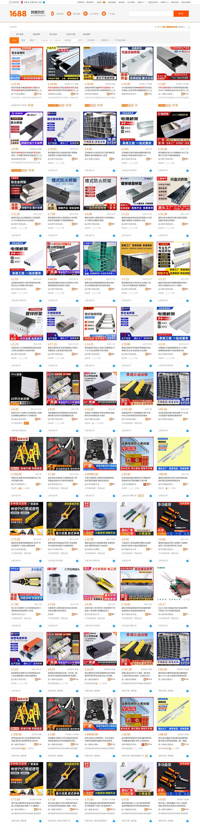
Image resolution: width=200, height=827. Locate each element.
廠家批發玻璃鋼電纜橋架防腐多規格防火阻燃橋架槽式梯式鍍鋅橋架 (99, 284)
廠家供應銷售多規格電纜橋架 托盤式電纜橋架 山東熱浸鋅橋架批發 (63, 349)
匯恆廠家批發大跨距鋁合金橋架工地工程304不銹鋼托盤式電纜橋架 (136, 284)
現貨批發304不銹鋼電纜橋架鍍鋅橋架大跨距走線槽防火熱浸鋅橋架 (26, 349)
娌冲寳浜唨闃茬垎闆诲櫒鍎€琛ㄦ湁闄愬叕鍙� (93, 94)
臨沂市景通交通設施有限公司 (130, 419)
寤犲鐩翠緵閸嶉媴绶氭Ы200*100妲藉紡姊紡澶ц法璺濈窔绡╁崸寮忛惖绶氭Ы (173, 89)
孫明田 (50, 614)
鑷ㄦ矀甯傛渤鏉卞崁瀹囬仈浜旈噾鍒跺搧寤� (56, 809)
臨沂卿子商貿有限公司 (56, 159)
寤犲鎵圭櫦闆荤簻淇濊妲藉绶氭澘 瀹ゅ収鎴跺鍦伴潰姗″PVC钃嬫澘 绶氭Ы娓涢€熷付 (26, 804)
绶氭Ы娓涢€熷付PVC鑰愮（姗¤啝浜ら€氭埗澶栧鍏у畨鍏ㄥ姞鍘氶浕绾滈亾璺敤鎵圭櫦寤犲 (136, 674)
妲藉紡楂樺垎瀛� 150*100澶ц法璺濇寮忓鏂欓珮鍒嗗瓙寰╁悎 (99, 89)
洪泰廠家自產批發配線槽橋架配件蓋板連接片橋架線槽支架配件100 (136, 154)
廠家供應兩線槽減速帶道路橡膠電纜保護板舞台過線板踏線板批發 (136, 609)
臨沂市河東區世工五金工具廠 (19, 484)
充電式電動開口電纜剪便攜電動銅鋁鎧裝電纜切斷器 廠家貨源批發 (99, 479)
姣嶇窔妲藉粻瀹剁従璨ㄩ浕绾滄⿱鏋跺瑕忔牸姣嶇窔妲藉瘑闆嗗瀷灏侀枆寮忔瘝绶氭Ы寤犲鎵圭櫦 (63, 674)
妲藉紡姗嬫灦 (53, 98)
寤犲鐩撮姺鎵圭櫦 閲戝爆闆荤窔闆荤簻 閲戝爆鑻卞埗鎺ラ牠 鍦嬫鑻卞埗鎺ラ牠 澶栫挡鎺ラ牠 (100, 804)
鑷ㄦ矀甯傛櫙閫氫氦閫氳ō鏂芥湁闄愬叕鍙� (130, 679)
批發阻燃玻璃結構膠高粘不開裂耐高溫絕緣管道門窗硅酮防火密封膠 (136, 479)
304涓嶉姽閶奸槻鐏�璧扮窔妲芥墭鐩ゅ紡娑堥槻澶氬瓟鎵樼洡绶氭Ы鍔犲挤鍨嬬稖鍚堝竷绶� (137, 89)
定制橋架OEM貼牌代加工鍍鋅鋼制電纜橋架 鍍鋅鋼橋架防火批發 (99, 154)
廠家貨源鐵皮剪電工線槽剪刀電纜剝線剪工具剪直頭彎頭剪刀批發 (173, 544)
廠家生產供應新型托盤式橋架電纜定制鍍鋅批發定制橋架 (173, 219)
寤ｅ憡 (76, 90)
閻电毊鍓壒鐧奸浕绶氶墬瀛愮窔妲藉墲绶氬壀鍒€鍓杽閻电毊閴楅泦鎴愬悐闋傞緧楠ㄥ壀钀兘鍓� (63, 739)
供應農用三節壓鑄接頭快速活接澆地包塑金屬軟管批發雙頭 (62, 609)
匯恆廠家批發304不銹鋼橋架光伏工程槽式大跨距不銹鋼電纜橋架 (173, 154)
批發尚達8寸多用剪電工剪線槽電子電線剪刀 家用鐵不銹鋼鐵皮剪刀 (100, 609)
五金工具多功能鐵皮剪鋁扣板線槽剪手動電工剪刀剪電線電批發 (173, 609)
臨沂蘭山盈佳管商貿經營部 (19, 419)
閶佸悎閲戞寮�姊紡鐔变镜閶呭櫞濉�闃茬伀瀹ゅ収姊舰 (25, 89)
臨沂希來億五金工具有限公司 (56, 484)
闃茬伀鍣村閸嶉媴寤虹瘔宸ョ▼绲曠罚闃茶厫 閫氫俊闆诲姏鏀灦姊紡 (26, 154)
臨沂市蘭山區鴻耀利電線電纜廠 (93, 419)
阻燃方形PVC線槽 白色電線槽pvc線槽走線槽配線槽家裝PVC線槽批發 (26, 414)
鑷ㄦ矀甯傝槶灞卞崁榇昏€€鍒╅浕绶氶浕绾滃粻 (93, 679)
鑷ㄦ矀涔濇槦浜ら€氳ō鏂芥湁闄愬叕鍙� (19, 809)
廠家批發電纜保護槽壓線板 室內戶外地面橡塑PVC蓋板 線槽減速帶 (26, 544)
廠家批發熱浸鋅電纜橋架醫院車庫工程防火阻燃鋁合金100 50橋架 (173, 284)
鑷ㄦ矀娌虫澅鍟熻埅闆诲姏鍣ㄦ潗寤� (166, 744)
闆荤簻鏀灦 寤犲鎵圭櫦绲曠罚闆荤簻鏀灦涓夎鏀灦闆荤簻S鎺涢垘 (25, 739)
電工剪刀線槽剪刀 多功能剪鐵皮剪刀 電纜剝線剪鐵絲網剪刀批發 (26, 609)
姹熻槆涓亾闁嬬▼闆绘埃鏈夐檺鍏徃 (56, 94)
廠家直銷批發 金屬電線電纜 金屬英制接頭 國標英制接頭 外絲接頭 (100, 544)
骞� (39, 94)
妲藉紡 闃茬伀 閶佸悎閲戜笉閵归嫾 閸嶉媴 (63, 89)
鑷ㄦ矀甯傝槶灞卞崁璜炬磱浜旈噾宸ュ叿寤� (166, 809)
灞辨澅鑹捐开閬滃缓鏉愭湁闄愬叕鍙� (130, 744)
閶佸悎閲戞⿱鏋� (18, 98)
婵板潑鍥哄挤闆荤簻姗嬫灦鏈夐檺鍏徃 (19, 159)
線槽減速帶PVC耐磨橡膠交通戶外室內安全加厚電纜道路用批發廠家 (136, 414)
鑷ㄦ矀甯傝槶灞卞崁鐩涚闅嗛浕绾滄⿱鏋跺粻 (166, 679)
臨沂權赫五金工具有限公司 (130, 549)
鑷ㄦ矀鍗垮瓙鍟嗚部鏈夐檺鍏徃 (56, 679)
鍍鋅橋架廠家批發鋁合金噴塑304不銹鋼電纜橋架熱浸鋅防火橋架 (63, 284)
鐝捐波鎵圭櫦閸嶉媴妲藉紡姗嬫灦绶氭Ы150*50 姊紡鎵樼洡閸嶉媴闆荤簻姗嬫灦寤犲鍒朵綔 (173, 674)
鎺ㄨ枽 (39, 90)
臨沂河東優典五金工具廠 (93, 484)
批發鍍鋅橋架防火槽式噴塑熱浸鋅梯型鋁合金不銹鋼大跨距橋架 (25, 284)
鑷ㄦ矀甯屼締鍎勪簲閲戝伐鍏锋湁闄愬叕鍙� (56, 744)
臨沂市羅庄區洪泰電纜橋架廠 (130, 159)
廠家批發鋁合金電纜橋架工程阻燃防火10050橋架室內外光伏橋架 (25, 219)
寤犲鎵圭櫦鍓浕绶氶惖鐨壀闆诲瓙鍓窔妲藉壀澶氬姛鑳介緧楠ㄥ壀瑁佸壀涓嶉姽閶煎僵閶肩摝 (63, 804)
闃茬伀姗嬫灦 (31, 98)
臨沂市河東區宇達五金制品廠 (56, 549)
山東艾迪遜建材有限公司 (130, 484)
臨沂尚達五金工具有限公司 (93, 614)
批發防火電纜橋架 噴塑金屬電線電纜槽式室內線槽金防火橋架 (99, 414)
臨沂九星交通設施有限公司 (19, 549)
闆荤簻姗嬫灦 (16, 163)
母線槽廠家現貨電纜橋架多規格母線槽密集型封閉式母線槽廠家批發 (62, 414)
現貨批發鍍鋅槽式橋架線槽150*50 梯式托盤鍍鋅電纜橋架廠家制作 (173, 414)
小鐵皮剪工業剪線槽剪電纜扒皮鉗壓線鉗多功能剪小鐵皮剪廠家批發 (136, 544)
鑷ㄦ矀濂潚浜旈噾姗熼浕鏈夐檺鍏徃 (93, 809)
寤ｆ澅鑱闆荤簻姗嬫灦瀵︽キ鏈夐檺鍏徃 (166, 94)
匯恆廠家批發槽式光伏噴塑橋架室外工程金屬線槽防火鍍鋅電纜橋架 (25, 674)
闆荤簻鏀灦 (27, 163)
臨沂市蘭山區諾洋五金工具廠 (166, 549)
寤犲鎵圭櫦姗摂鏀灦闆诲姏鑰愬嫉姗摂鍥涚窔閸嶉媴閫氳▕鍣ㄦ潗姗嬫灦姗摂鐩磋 (173, 739)
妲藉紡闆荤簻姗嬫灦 (93, 98)
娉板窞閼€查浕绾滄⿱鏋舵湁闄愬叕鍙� (130, 94)
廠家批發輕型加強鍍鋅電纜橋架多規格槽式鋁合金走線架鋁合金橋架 (136, 349)
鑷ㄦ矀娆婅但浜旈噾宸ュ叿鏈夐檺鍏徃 (130, 809)
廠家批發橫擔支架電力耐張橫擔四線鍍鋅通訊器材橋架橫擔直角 (173, 479)
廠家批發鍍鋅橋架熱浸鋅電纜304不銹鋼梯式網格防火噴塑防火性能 (137, 219)
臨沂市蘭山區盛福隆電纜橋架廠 (93, 159)
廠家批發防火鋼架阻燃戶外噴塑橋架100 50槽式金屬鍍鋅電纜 (100, 219)
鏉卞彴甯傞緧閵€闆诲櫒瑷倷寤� (19, 94)
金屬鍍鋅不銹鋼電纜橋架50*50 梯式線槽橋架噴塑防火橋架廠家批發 (172, 349)
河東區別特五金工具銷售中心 (19, 614)
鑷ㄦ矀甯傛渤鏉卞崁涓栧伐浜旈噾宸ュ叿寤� (19, 744)
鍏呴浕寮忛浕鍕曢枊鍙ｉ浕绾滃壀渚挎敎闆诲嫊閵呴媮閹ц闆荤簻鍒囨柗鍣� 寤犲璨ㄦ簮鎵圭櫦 (99, 739)
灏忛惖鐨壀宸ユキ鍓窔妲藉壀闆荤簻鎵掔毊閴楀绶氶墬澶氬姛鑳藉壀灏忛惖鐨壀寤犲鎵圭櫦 (136, 804)
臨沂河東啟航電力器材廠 (166, 484)
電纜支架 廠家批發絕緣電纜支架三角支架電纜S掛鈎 (26, 479)
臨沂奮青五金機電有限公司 (93, 549)
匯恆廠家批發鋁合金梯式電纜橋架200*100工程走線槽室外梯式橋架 (100, 349)
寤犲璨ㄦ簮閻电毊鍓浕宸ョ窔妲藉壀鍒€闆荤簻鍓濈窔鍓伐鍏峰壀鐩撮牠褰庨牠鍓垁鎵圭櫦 (172, 804)
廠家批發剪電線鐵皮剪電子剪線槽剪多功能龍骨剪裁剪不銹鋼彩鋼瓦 (62, 544)
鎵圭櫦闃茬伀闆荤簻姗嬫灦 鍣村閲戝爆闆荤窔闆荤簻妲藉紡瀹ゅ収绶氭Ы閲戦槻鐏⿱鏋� (100, 674)
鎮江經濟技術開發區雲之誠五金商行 (166, 614)
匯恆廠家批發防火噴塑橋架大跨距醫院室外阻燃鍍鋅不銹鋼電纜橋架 (62, 219)
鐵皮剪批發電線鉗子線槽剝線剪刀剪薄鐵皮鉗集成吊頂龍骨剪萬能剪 (62, 479)
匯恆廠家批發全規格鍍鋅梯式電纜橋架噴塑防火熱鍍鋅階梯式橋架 (62, 154)
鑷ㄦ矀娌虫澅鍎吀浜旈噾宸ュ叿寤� (93, 744)
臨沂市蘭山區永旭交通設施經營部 (130, 614)
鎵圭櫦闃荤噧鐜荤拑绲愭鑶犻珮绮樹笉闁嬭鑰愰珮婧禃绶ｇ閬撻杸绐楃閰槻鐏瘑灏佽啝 (137, 739)
